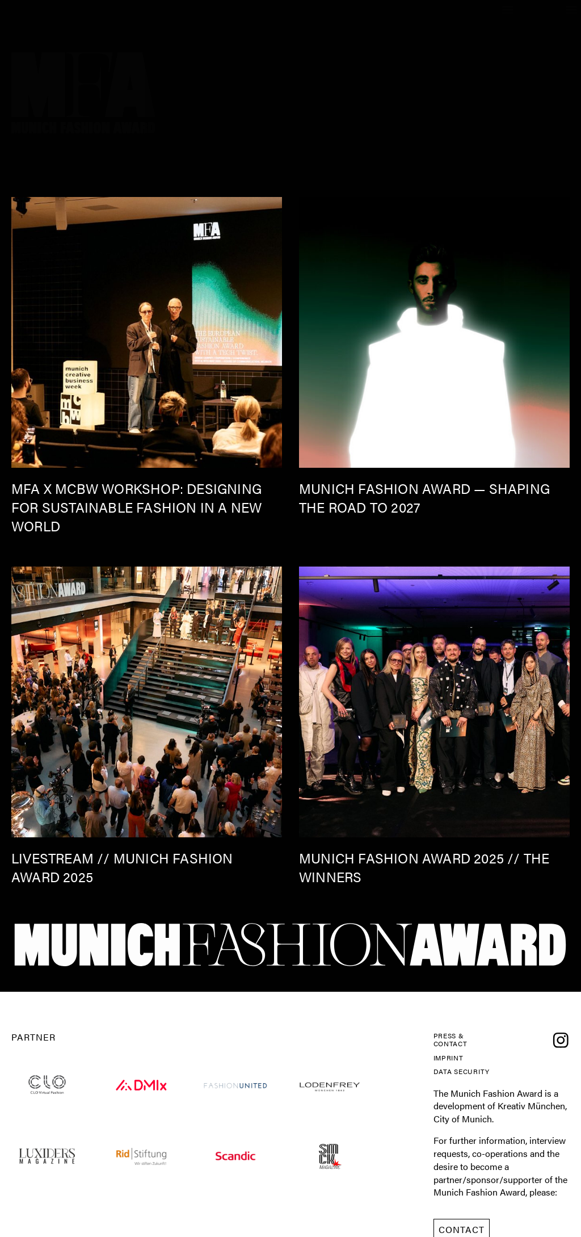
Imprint (453, 1065)
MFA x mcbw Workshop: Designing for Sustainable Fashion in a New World (136, 507)
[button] (571, 9)
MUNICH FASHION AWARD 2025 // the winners (424, 867)
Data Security (457, 1087)
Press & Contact (456, 1042)
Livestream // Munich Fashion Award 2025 (122, 867)
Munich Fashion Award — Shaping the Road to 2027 (424, 498)
